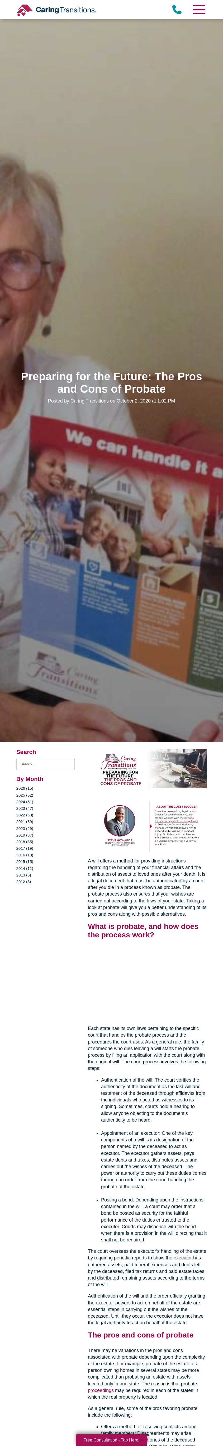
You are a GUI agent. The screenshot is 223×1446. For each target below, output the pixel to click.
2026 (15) (24, 788)
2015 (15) (24, 861)
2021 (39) (24, 821)
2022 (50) (24, 815)
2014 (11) (24, 868)
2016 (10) (24, 855)
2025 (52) (24, 795)
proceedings (101, 1390)
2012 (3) (23, 881)
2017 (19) (24, 848)
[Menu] (199, 9)
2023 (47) (24, 808)
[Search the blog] (45, 764)
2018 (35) (24, 841)
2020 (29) (24, 828)
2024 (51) (24, 801)
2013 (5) (23, 875)
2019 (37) (24, 835)
